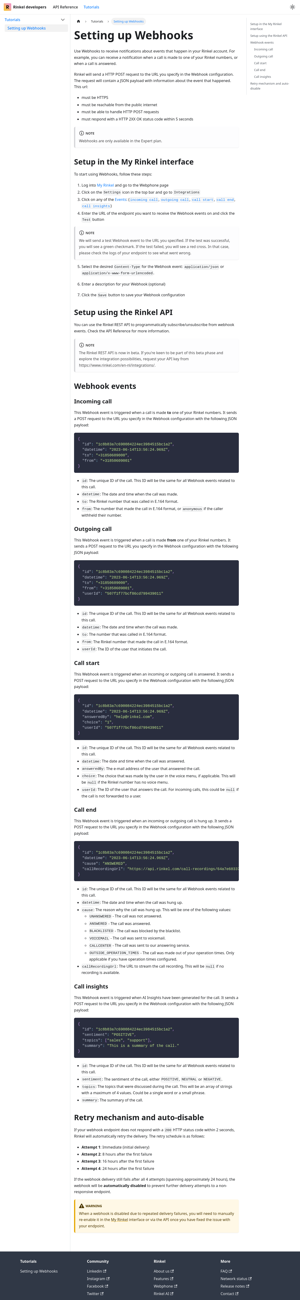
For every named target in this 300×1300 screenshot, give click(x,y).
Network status (236, 1278)
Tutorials (91, 7)
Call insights (262, 77)
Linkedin (96, 1271)
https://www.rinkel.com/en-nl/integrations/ (116, 365)
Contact (229, 1293)
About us (164, 1271)
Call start (260, 63)
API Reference (65, 7)
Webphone (165, 1286)
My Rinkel (105, 185)
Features (163, 1278)
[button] (35, 19)
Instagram (98, 1278)
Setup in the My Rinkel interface (266, 26)
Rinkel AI (163, 1293)
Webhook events (262, 42)
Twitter (95, 1293)
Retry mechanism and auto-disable (269, 85)
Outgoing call (263, 56)
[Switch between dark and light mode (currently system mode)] (292, 7)
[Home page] (78, 21)
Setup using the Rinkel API (268, 36)
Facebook (97, 1286)
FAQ (226, 1271)
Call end (259, 70)
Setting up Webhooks (39, 1271)
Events (120, 199)
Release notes (235, 1286)
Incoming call (263, 49)
